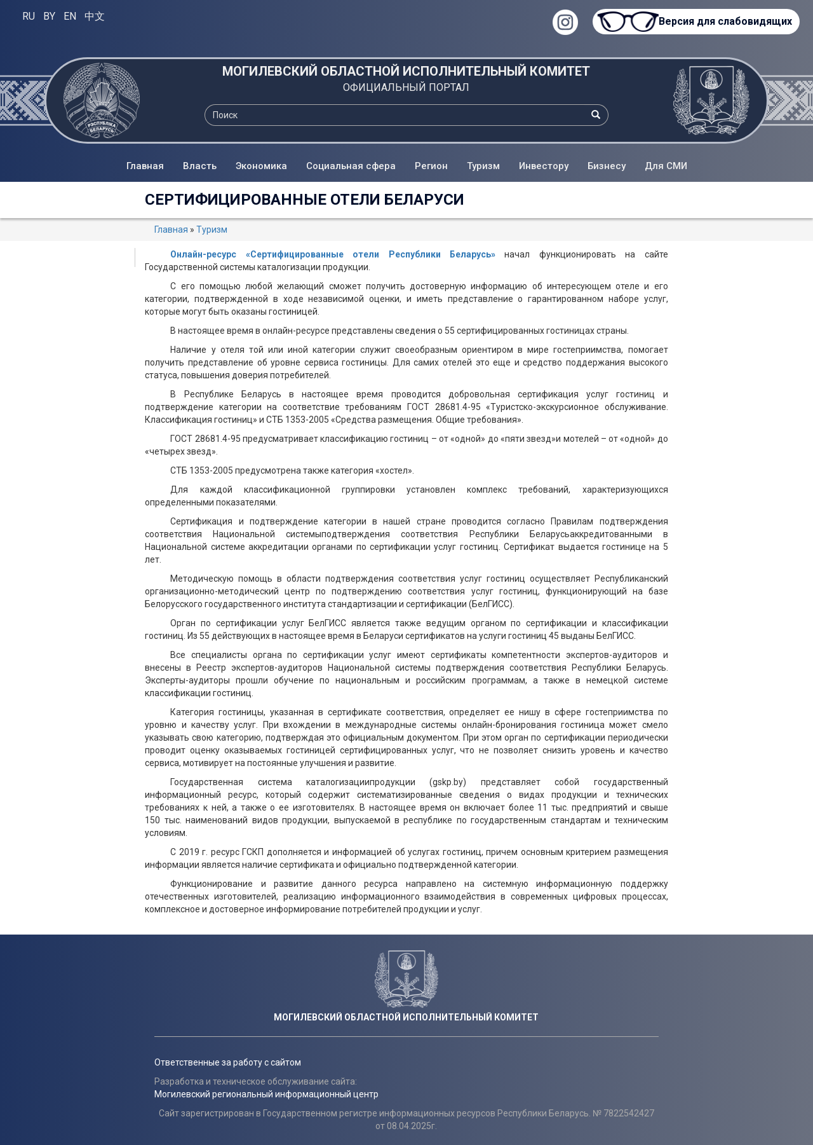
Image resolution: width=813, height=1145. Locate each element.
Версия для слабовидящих (724, 21)
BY (49, 16)
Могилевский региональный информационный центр (266, 1094)
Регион (431, 166)
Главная (145, 166)
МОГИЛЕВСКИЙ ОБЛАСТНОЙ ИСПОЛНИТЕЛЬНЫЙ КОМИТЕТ (406, 71)
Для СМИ (666, 166)
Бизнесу (607, 166)
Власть (200, 166)
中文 (94, 16)
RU (28, 16)
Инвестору (543, 166)
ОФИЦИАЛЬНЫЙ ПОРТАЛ (406, 87)
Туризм (483, 166)
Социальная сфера (351, 166)
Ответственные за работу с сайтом (227, 1062)
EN (70, 16)
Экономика (261, 166)
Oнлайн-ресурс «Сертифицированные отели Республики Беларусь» (332, 254)
